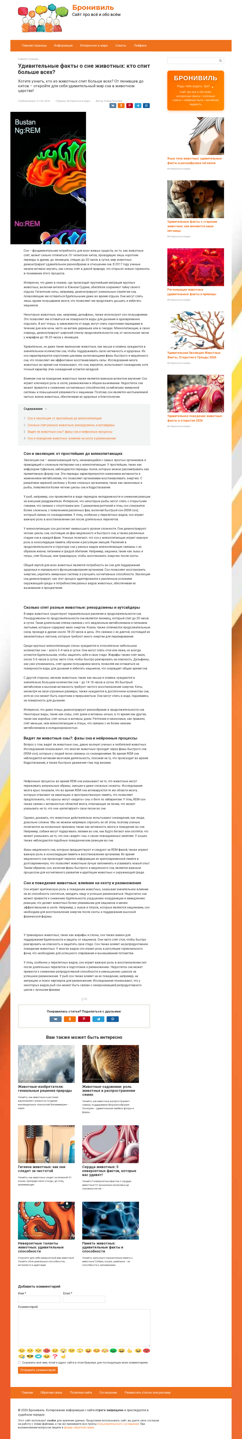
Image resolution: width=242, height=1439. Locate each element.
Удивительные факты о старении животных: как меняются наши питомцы (192, 226)
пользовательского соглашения (118, 1424)
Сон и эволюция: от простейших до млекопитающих (65, 418)
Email (67, 1293)
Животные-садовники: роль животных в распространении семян (108, 1090)
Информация (63, 45)
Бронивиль (93, 7)
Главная (27, 1392)
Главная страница (34, 45)
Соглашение (108, 1392)
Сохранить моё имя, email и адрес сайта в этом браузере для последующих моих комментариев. (85, 1362)
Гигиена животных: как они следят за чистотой (41, 1169)
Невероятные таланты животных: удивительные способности (41, 1247)
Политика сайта (81, 1392)
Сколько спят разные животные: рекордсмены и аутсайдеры (71, 425)
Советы (120, 45)
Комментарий (28, 1307)
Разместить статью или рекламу (148, 1392)
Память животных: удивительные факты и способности (102, 1247)
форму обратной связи (79, 1427)
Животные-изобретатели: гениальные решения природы (45, 1088)
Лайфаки (140, 45)
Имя (22, 1293)
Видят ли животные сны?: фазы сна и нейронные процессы (70, 431)
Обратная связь (51, 1392)
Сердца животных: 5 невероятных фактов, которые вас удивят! (109, 1171)
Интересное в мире (94, 45)
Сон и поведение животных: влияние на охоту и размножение (72, 438)
